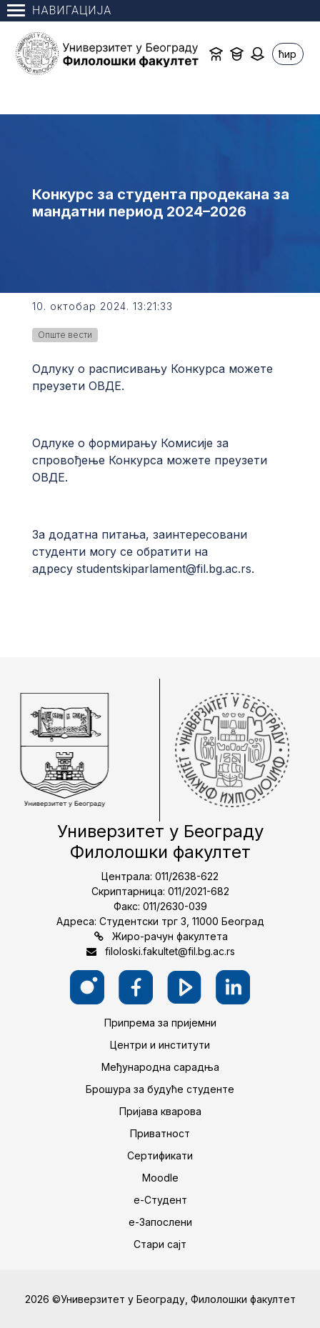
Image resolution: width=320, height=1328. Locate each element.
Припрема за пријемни (160, 1023)
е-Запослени (160, 1222)
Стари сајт (160, 1244)
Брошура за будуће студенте (160, 1089)
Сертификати (160, 1155)
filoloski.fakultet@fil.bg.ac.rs (170, 951)
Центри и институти (160, 1045)
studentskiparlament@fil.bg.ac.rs (163, 568)
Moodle (160, 1178)
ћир (287, 54)
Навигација (59, 10)
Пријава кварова (160, 1111)
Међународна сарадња (160, 1067)
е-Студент (160, 1200)
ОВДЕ (105, 386)
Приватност (160, 1133)
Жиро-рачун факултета (170, 936)
